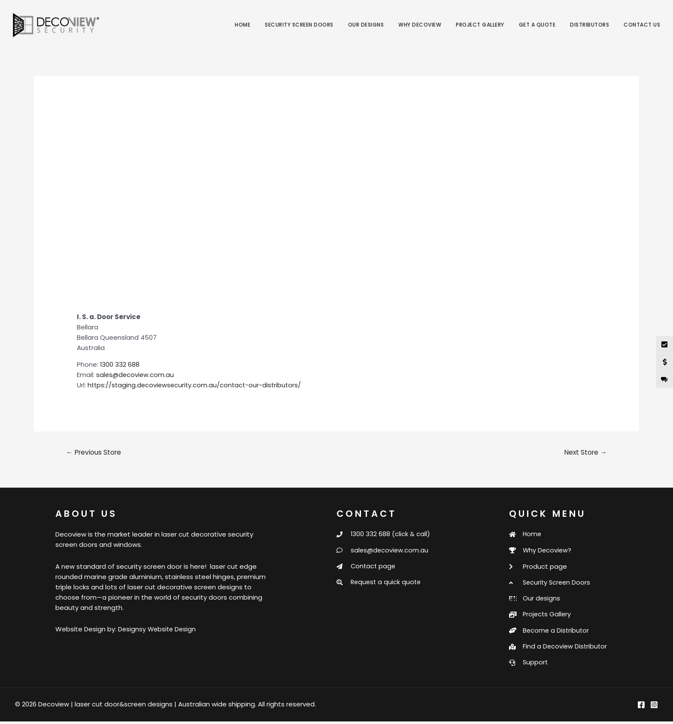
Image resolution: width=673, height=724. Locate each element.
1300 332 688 (120, 364)
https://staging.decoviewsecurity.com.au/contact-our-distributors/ (197, 384)
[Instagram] (654, 707)
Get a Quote (537, 24)
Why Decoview (419, 24)
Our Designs (366, 24)
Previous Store (95, 452)
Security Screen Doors (299, 24)
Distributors (589, 24)
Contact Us (642, 24)
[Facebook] (641, 707)
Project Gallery (480, 24)
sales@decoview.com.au (136, 374)
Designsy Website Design (158, 629)
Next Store (584, 452)
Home (242, 24)
